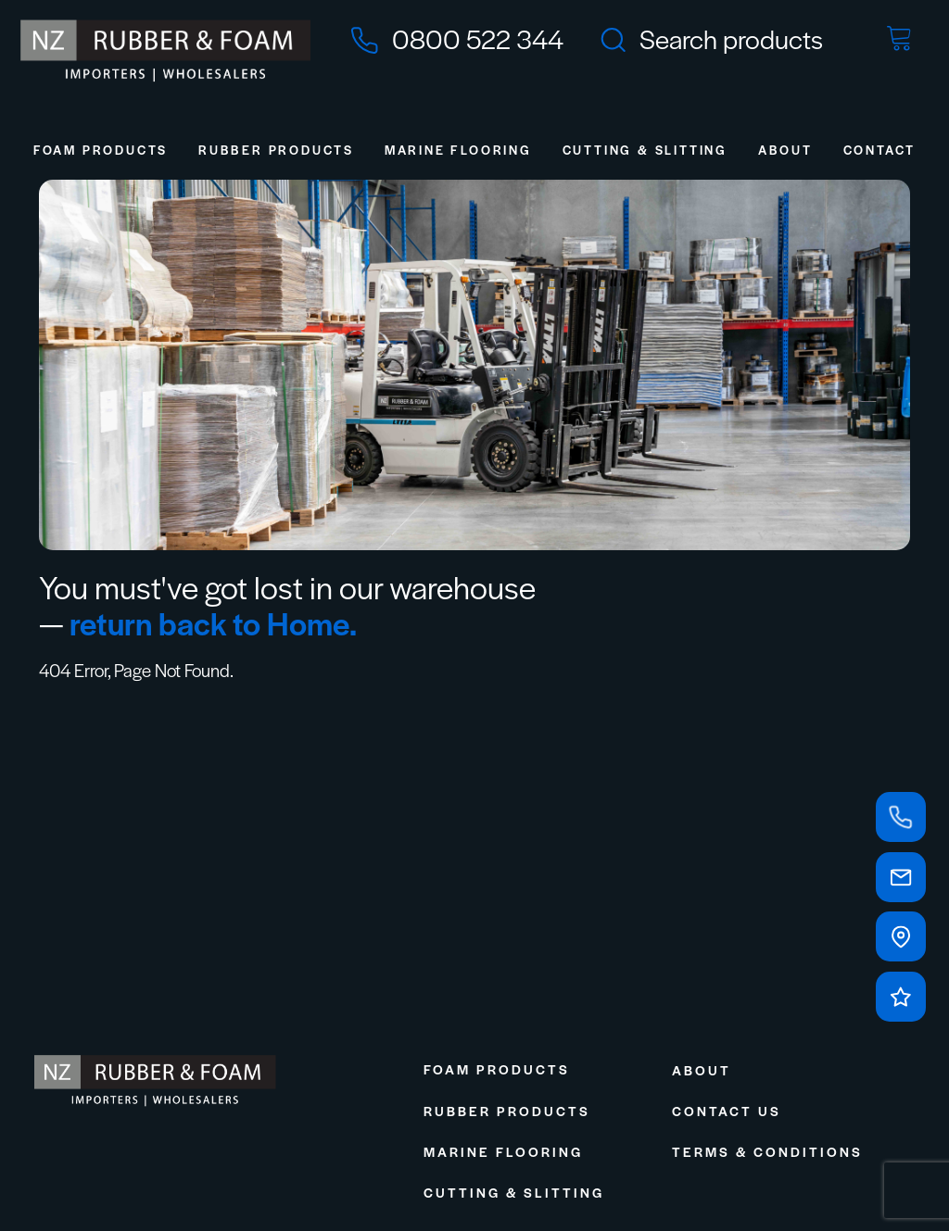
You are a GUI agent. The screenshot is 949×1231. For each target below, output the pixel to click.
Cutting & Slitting (645, 149)
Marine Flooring (458, 149)
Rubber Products (276, 149)
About (785, 149)
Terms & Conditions (767, 1151)
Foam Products (100, 149)
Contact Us (726, 1110)
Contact (880, 149)
